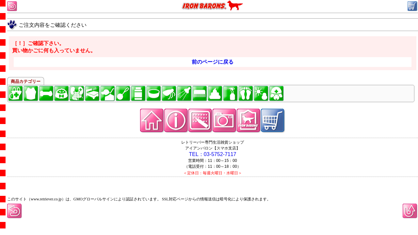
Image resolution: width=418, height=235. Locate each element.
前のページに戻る (212, 62)
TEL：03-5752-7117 (212, 154)
